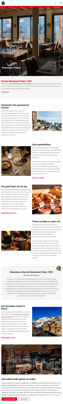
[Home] (55, 3)
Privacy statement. (55, 395)
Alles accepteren (9, 399)
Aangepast (24, 399)
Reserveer (5, 92)
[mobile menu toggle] (61, 3)
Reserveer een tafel (9, 213)
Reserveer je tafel (8, 337)
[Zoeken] (58, 3)
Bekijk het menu (38, 178)
